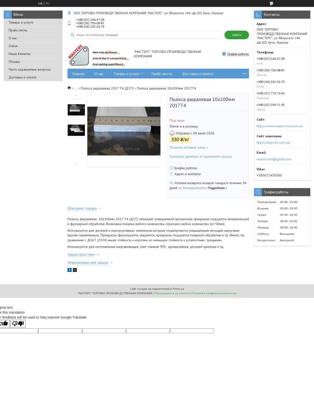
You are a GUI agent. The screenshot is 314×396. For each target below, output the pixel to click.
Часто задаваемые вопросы (30, 69)
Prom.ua (178, 289)
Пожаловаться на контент (172, 293)
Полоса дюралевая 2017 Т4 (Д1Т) (107, 88)
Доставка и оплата (22, 77)
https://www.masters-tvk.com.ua (279, 126)
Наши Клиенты (19, 53)
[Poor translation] (18, 324)
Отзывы (14, 61)
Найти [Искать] (236, 35)
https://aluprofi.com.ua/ (273, 142)
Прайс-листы (18, 30)
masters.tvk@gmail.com (274, 159)
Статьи (13, 46)
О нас (13, 38)
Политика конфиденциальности (214, 293)
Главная (78, 74)
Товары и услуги (21, 22)
